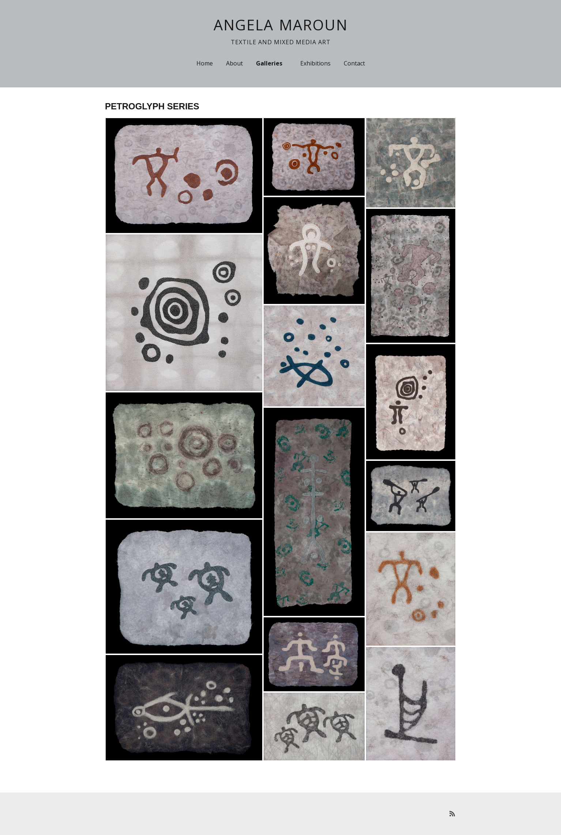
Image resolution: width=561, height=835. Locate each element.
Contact (354, 63)
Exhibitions (315, 63)
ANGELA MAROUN (281, 25)
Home (204, 63)
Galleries (269, 63)
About (234, 63)
